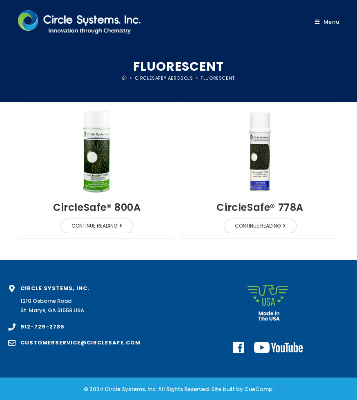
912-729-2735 (42, 327)
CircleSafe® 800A (97, 207)
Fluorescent (218, 78)
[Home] (124, 78)
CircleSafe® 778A (259, 207)
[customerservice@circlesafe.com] (12, 342)
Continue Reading (102, 224)
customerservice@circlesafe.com (80, 342)
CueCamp (258, 389)
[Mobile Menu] (327, 22)
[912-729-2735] (12, 327)
